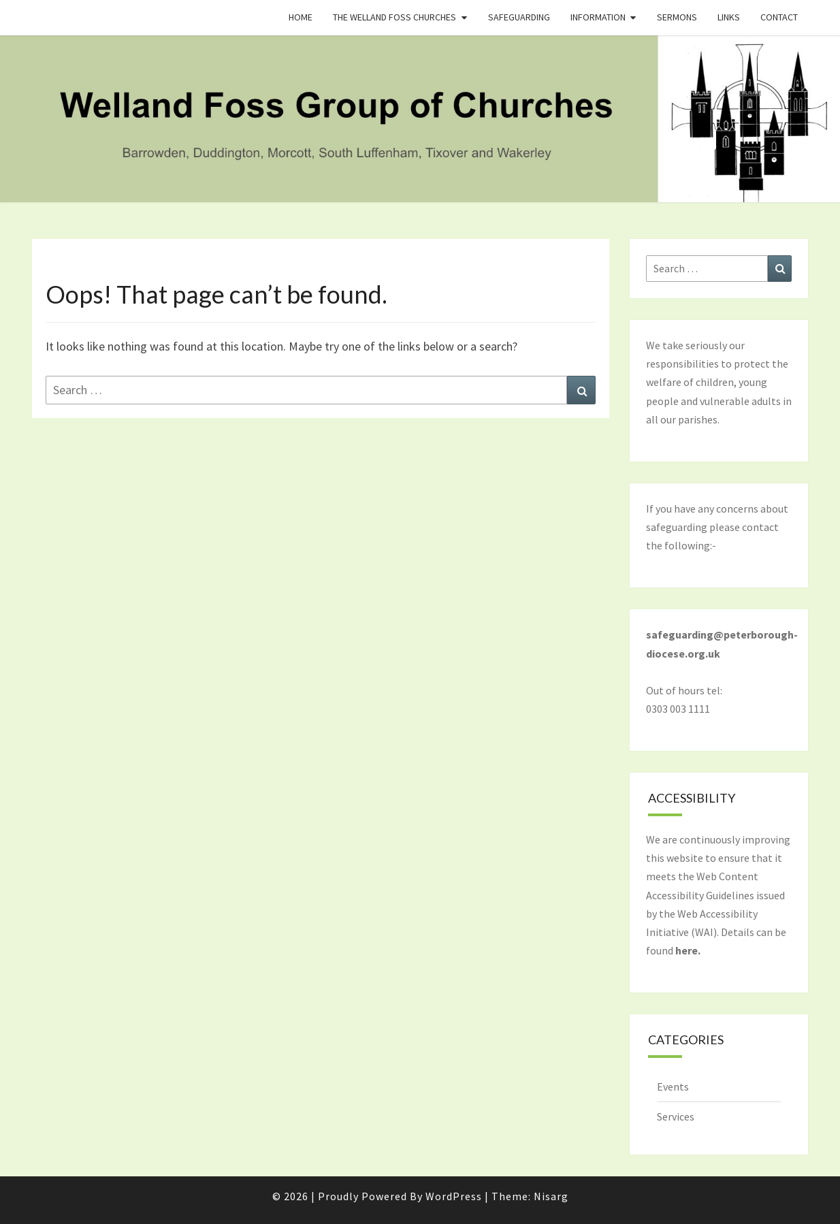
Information (598, 17)
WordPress (453, 1196)
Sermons (677, 17)
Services (675, 1116)
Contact (779, 17)
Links (728, 17)
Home (300, 17)
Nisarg (551, 1196)
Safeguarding (519, 17)
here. (687, 950)
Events (673, 1086)
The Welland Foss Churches (394, 17)
